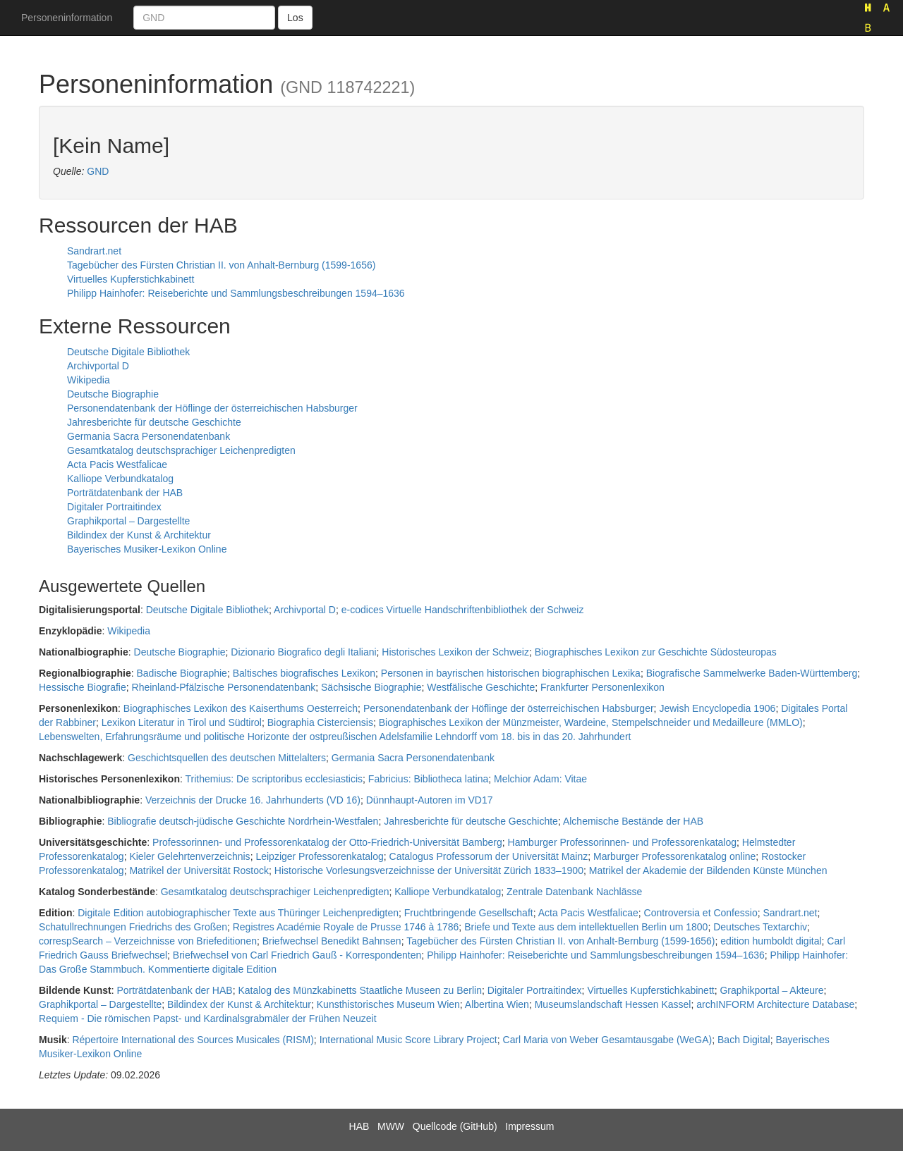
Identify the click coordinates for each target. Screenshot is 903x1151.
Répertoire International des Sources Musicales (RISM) (192, 1039)
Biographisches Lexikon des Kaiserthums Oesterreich (240, 708)
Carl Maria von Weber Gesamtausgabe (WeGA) (608, 1039)
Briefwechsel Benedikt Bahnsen (331, 941)
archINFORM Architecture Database (775, 1004)
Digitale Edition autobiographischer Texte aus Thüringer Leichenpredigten (238, 912)
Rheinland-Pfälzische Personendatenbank (224, 687)
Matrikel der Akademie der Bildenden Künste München (708, 870)
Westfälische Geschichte (481, 687)
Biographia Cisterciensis (320, 722)
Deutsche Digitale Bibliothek (128, 351)
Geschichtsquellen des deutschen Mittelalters (227, 757)
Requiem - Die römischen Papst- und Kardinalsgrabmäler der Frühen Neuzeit (208, 1018)
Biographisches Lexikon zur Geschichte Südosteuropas (656, 652)
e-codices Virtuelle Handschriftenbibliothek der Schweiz (462, 609)
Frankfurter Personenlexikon (602, 687)
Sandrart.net (94, 251)
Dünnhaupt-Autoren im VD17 (429, 800)
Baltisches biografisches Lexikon (304, 673)
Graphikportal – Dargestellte (128, 521)
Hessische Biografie (82, 687)
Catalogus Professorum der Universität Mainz (488, 856)
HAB (359, 1126)
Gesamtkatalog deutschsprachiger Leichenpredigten (181, 450)
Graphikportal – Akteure (771, 990)
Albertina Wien (497, 1004)
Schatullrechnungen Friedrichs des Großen (133, 927)
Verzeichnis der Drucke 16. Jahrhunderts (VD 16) (252, 800)
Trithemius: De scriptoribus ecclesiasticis (274, 778)
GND (98, 171)
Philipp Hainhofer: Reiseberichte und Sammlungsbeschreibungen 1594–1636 (236, 293)
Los (295, 17)
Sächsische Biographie (371, 687)
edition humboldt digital (770, 941)
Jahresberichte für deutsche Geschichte (154, 422)
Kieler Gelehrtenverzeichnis (189, 856)
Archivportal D (98, 365)
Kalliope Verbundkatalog (120, 478)
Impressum (529, 1126)
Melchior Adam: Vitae (540, 778)
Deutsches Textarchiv (760, 927)
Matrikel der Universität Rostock (199, 870)
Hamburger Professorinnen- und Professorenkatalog (622, 842)
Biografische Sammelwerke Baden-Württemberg (752, 673)
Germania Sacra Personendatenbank (148, 436)
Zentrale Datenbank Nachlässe (574, 891)
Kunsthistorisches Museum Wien (388, 1004)
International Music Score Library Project (408, 1039)
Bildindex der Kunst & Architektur (139, 535)
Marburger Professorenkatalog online (674, 856)
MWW (390, 1126)
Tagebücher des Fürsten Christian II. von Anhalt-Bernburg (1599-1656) (221, 265)
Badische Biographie (181, 673)
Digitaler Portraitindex (114, 506)
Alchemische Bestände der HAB (633, 821)
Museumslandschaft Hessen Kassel (613, 1004)
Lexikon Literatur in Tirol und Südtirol (182, 722)
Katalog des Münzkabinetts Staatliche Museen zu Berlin (360, 990)
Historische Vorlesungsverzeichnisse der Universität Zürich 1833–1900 (428, 870)
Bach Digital (743, 1039)
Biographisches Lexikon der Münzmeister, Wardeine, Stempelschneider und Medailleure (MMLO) (591, 722)
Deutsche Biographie (113, 394)
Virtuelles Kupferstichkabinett (130, 279)
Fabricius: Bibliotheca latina (428, 778)
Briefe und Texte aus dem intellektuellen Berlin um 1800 (586, 927)
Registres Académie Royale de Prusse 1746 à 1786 (346, 927)
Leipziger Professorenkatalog (319, 856)
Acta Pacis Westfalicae (117, 464)
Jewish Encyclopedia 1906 (717, 708)
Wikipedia (88, 380)
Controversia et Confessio (701, 912)
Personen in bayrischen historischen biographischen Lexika (511, 673)
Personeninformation (66, 17)
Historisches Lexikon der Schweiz (455, 652)
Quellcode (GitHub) (455, 1126)
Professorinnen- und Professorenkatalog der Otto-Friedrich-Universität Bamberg (327, 842)
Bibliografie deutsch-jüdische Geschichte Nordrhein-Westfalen (242, 821)
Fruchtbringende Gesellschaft (468, 912)
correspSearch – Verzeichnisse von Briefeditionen (148, 941)
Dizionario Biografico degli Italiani (303, 652)
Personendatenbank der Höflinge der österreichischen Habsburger (212, 408)
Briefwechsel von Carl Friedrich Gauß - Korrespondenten (297, 955)
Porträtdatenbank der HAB (125, 492)
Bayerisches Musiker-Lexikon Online (146, 549)
